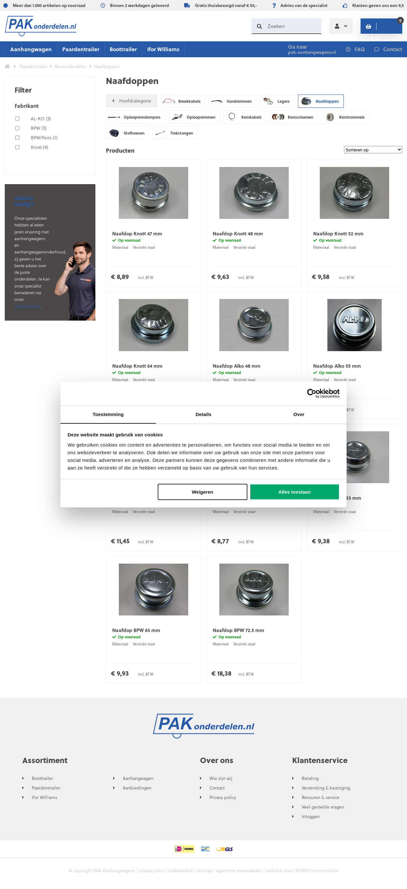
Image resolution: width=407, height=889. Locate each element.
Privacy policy (223, 799)
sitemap (205, 873)
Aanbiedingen (137, 790)
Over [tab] (299, 414)
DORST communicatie (319, 873)
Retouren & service (320, 799)
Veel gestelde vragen (323, 809)
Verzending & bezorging (326, 790)
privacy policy (149, 873)
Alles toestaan (295, 492)
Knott (39, 147)
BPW (39, 128)
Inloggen (311, 819)
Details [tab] (203, 414)
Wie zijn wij (221, 780)
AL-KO (41, 118)
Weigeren (202, 492)
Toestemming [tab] (108, 414)
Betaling (310, 780)
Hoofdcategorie (131, 101)
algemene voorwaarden (240, 873)
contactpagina (27, 306)
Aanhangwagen (31, 49)
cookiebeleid (179, 873)
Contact (217, 790)
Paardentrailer (80, 49)
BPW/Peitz (44, 137)
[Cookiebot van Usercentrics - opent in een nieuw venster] (312, 393)
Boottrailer (123, 49)
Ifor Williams (163, 49)
